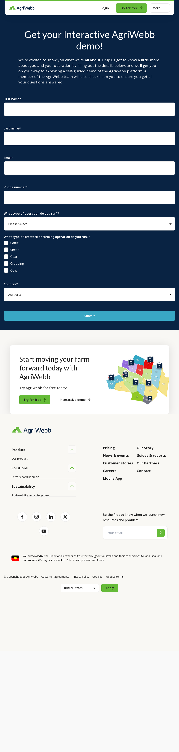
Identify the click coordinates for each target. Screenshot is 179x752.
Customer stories (118, 463)
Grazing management (25, 547)
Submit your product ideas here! (32, 480)
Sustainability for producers (29, 592)
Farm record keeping (25, 525)
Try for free (131, 8)
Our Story (145, 448)
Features (17, 473)
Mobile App (112, 478)
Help (14, 502)
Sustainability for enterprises (30, 584)
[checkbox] (89, 256)
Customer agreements (55, 678)
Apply (110, 689)
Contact (144, 470)
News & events (116, 455)
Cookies (97, 678)
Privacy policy (80, 678)
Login (105, 8)
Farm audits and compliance (29, 561)
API (13, 495)
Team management (24, 554)
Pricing (109, 448)
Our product (19, 458)
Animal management (24, 540)
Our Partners (148, 463)
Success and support (25, 487)
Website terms (115, 678)
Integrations (19, 466)
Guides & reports (151, 455)
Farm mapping (20, 532)
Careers (109, 470)
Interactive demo (75, 400)
